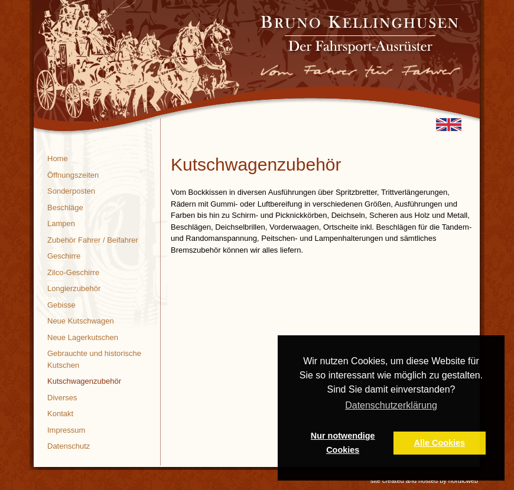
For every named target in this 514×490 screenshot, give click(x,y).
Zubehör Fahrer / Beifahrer (92, 240)
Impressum (66, 430)
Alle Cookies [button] (439, 442)
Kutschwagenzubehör (84, 381)
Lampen (61, 223)
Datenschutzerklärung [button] (391, 405)
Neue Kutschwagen (80, 320)
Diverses (62, 397)
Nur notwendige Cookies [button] (343, 443)
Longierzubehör (73, 288)
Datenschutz (68, 446)
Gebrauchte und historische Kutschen (94, 359)
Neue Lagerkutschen (82, 337)
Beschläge (65, 207)
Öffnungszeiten (73, 175)
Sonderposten (71, 191)
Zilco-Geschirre (73, 272)
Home (57, 158)
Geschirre (63, 255)
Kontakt (60, 413)
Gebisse (61, 304)
